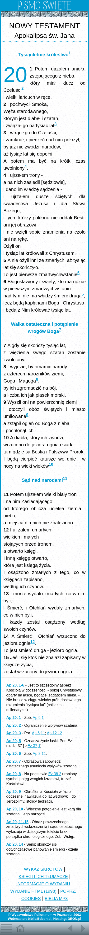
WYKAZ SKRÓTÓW (43, 869)
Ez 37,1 (34, 746)
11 (65, 478)
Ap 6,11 (38, 733)
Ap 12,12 (54, 733)
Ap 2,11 (39, 754)
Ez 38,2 (54, 774)
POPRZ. (68, 891)
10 (51, 464)
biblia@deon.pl (40, 919)
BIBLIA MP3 (56, 898)
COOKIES (31, 898)
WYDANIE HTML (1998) (33, 891)
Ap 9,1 (38, 718)
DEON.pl (74, 919)
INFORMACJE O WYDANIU (43, 884)
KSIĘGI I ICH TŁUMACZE (43, 876)
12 (32, 641)
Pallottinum (43, 915)
